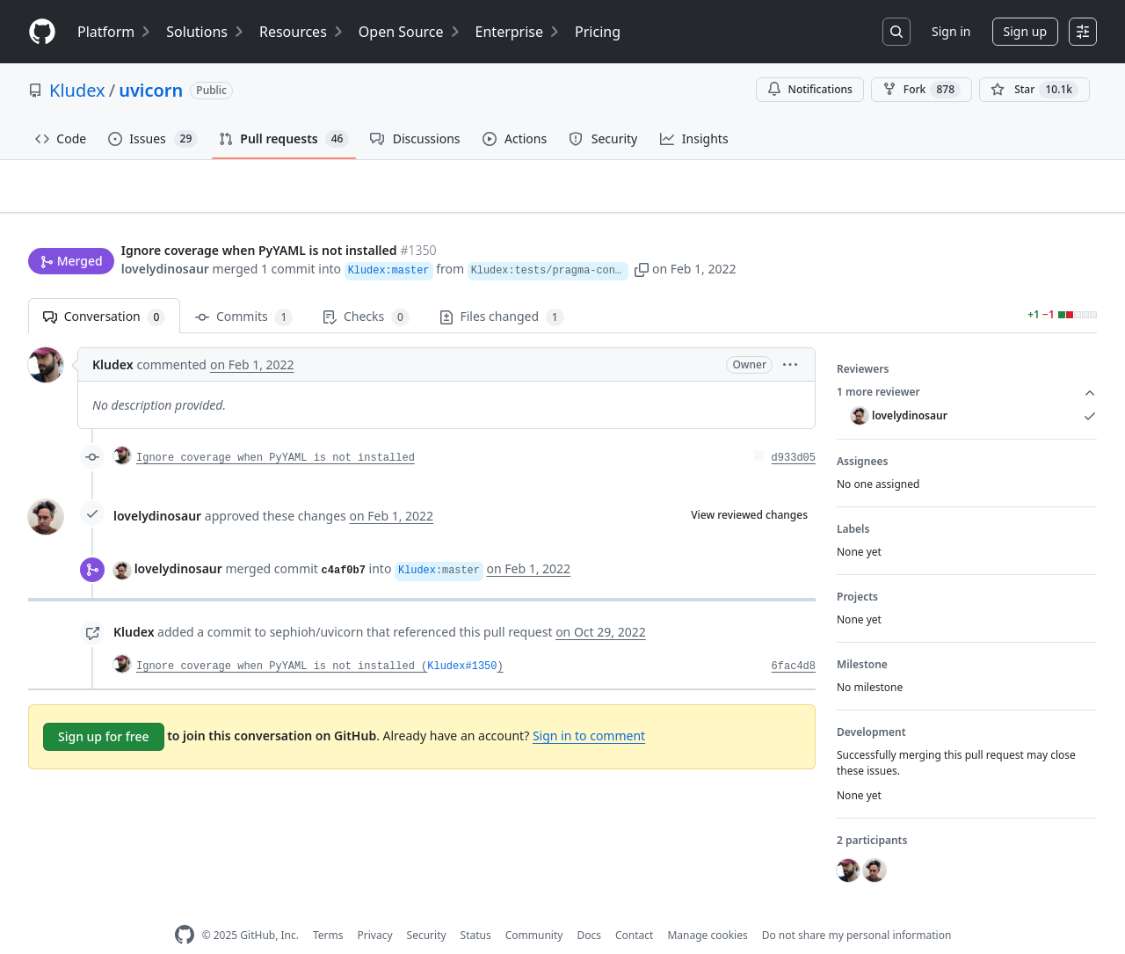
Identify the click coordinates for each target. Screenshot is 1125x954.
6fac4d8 (794, 639)
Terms (328, 907)
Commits (244, 289)
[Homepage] (42, 32)
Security (426, 907)
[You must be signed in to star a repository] (1034, 89)
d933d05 (794, 431)
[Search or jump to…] (896, 31)
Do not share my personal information (857, 907)
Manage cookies (707, 907)
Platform (114, 31)
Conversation (104, 289)
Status (476, 907)
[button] (726, 235)
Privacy (375, 907)
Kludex (77, 90)
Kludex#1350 (462, 639)
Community (534, 907)
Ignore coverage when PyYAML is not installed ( (281, 639)
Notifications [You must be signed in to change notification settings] (810, 89)
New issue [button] (1042, 198)
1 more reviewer (967, 365)
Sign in (951, 31)
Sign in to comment (589, 708)
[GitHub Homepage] (184, 908)
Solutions (205, 31)
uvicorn (151, 90)
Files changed (501, 289)
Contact (634, 907)
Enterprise (518, 31)
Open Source (410, 31)
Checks (366, 289)
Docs (589, 907)
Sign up (1025, 31)
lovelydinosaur (165, 235)
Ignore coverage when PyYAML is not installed (275, 431)
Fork (921, 89)
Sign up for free (103, 709)
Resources (302, 31)
